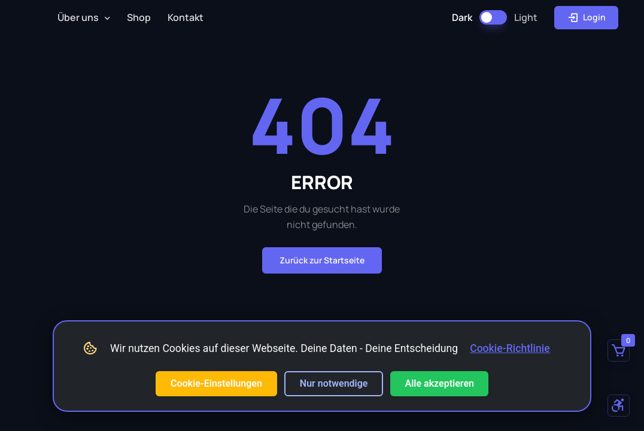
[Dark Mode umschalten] (493, 17)
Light (525, 17)
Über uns (78, 17)
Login (586, 17)
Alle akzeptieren (439, 383)
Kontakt (185, 17)
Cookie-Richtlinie (510, 348)
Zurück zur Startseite (322, 260)
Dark (462, 17)
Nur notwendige (334, 383)
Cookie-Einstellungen (216, 383)
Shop (139, 17)
